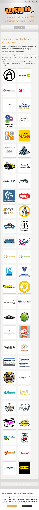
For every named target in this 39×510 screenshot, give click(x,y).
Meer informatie (27, 506)
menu (19, 27)
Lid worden (18, 484)
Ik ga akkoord (12, 506)
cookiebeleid (23, 503)
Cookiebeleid (26, 484)
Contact (11, 484)
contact (5, 63)
